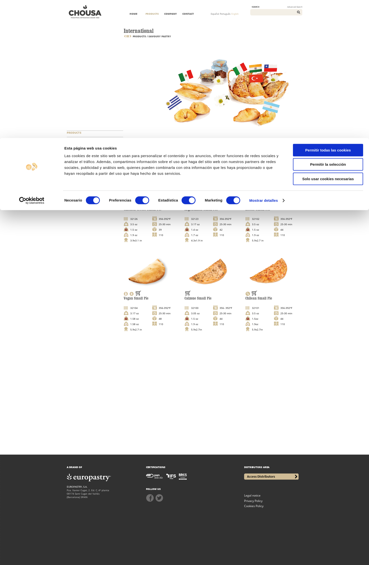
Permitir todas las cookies (328, 12)
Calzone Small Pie (197, 298)
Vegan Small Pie (136, 298)
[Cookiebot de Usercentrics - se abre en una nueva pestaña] (31, 62)
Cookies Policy (254, 506)
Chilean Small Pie (258, 298)
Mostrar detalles (263, 62)
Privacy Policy (253, 501)
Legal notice (252, 495)
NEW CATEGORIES (79, 139)
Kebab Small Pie (257, 209)
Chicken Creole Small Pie (142, 209)
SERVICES (73, 145)
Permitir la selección (328, 27)
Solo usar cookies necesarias (328, 41)
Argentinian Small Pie (201, 209)
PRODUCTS (74, 132)
